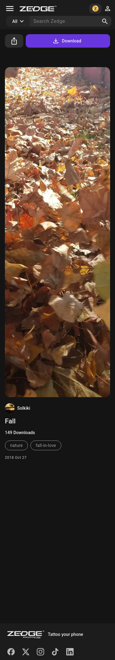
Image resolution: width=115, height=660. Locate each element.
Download (66, 41)
